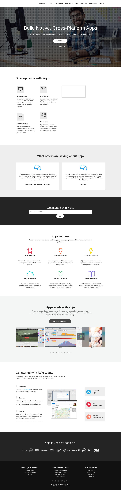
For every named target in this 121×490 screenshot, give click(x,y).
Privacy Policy (91, 472)
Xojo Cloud (30, 474)
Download (43, 3)
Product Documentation (60, 470)
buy (50, 3)
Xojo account (26, 390)
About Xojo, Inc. (91, 470)
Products (69, 3)
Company (93, 3)
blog (76, 3)
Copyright (91, 474)
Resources (58, 3)
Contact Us (91, 476)
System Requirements (30, 472)
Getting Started (30, 470)
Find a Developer (60, 476)
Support (83, 3)
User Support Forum (60, 474)
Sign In (101, 3)
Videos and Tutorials (60, 472)
